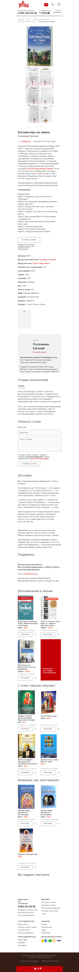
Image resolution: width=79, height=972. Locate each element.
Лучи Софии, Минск (41, 263)
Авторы (44, 924)
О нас (43, 914)
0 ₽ (46, 5)
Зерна (23, 4)
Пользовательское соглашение (40, 957)
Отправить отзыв (29, 464)
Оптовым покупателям (49, 911)
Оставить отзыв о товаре (27, 927)
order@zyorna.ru (31, 574)
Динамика (34, 961)
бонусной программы (39, 459)
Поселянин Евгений (28, 136)
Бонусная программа (25, 933)
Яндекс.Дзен (22, 940)
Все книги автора (39, 352)
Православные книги (41, 19)
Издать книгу (23, 924)
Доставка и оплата (48, 905)
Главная (21, 19)
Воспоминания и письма (27, 21)
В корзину (25, 634)
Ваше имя (22, 427)
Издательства (46, 927)
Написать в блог (24, 930)
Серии (43, 930)
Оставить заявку (29, 240)
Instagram (21, 942)
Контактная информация (50, 908)
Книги (29, 19)
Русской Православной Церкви (39, 169)
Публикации (45, 933)
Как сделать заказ (48, 902)
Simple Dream (53, 961)
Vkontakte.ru (22, 945)
